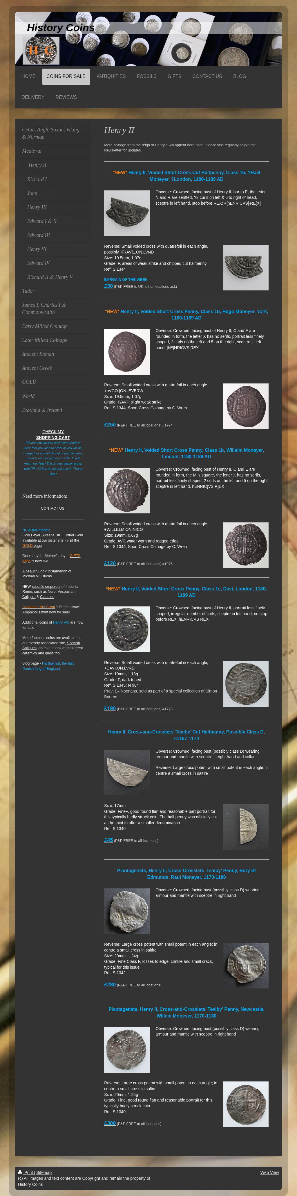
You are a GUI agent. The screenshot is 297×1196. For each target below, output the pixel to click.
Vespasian (66, 592)
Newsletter (113, 150)
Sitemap (44, 1172)
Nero (52, 592)
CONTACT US (52, 508)
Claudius (47, 597)
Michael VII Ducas (37, 576)
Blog (26, 663)
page (32, 546)
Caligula (29, 597)
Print (26, 1172)
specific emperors (46, 587)
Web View (269, 1172)
